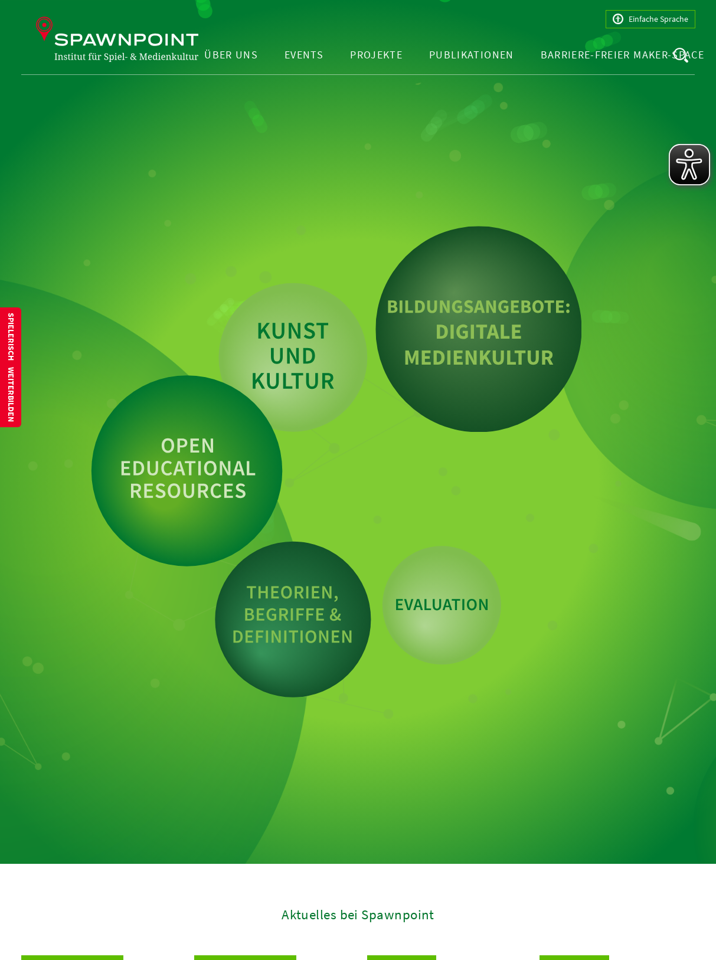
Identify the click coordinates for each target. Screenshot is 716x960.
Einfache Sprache (650, 19)
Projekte (376, 54)
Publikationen (471, 54)
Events (304, 54)
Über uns (231, 54)
